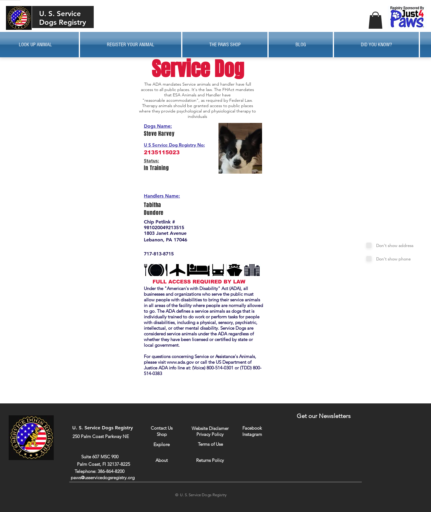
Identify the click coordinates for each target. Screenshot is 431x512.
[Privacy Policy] (210, 434)
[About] (162, 460)
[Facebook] (252, 428)
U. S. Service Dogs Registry (62, 18)
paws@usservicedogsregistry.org (103, 477)
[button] (375, 20)
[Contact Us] (162, 428)
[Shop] (162, 434)
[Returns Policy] (210, 460)
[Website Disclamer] (210, 428)
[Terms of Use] (210, 444)
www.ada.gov (180, 362)
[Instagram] (252, 434)
